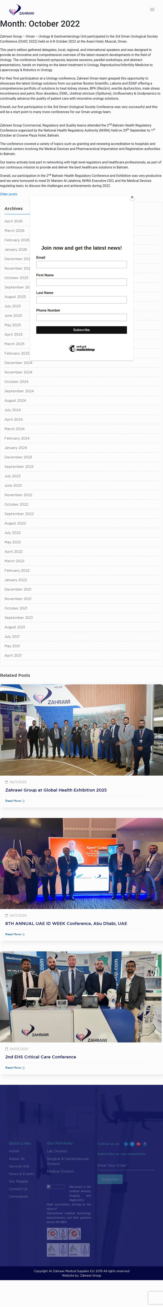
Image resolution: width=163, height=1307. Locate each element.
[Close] (132, 197)
